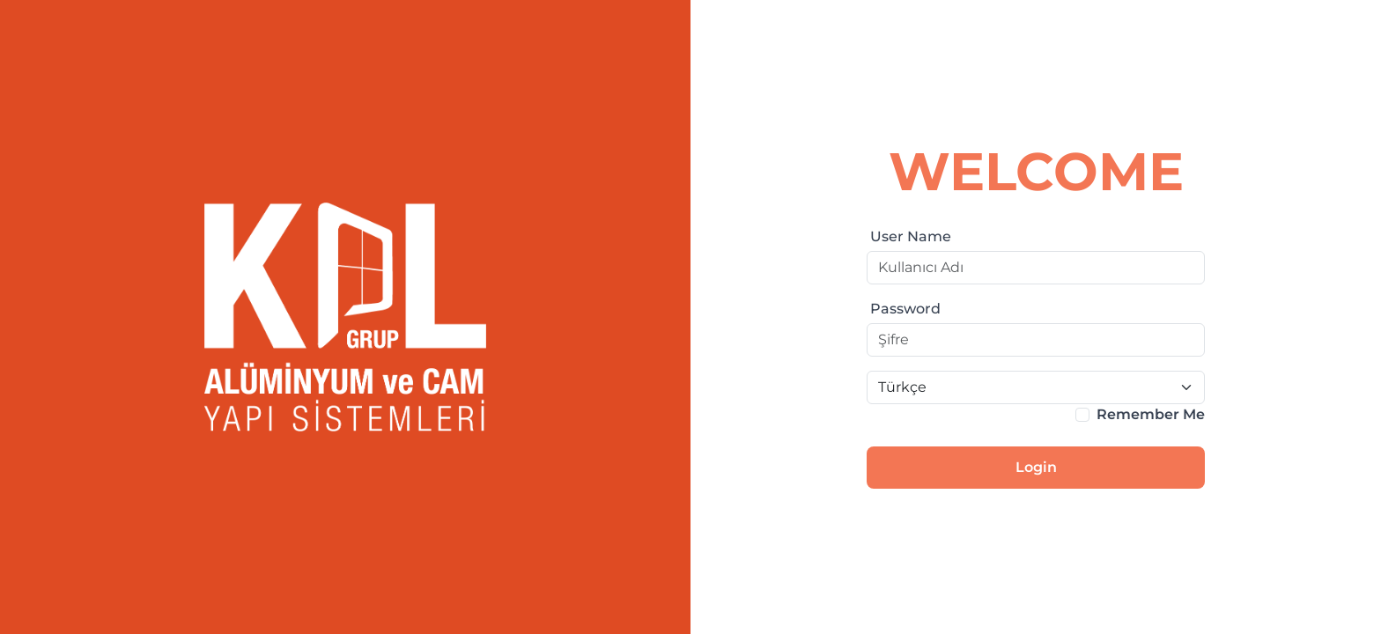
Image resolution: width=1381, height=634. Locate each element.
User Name (910, 236)
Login (1036, 467)
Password (905, 308)
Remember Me (1151, 414)
